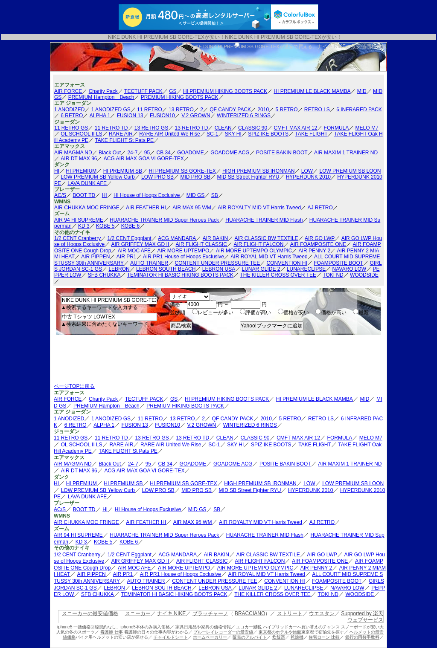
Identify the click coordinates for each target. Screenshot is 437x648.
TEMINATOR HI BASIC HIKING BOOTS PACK (180, 275)
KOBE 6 (130, 226)
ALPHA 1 (100, 116)
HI (56, 171)
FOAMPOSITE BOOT (338, 263)
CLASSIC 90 (252, 128)
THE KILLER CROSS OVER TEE (278, 275)
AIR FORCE (68, 91)
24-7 (132, 153)
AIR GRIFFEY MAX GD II (140, 244)
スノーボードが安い (360, 627)
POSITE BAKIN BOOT (282, 153)
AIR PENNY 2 (314, 251)
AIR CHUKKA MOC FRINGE (86, 208)
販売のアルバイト (250, 637)
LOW (307, 171)
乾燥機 (297, 637)
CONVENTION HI (287, 263)
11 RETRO (149, 110)
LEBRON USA (218, 269)
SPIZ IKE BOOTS (268, 134)
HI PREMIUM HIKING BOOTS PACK (225, 91)
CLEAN (223, 128)
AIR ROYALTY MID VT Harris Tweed (259, 208)
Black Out (110, 153)
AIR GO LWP (320, 238)
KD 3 (84, 226)
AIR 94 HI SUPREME (78, 220)
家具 (179, 627)
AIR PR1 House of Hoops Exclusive (183, 257)
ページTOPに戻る (74, 386)
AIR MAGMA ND (73, 153)
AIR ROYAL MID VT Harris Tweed (268, 257)
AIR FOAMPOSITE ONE (318, 244)
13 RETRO (181, 110)
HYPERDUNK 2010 (308, 177)
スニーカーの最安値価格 (90, 613)
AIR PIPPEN (95, 257)
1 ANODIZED (69, 110)
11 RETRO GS (71, 128)
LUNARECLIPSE (306, 269)
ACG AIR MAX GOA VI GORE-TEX (144, 159)
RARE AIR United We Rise (169, 134)
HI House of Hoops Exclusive (147, 195)
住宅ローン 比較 (324, 637)
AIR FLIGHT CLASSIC (201, 244)
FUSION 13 (130, 116)
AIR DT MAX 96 (79, 159)
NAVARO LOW (349, 269)
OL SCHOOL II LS (81, 134)
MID (362, 91)
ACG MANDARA (177, 238)
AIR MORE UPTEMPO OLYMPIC (254, 251)
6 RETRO (72, 116)
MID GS (195, 195)
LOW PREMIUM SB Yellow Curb (97, 177)
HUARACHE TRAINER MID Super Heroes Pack (164, 220)
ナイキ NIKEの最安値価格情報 (352, 46)
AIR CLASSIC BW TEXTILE (266, 238)
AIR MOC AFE (134, 251)
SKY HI (233, 134)
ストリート (290, 613)
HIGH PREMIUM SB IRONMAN (258, 171)
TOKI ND (333, 275)
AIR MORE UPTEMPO (183, 251)
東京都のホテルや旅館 (280, 632)
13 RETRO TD (191, 128)
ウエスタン (322, 613)
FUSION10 (162, 116)
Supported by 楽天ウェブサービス (362, 616)
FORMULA (336, 128)
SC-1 (212, 134)
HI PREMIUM (81, 171)
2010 (263, 110)
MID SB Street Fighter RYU (248, 177)
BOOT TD (84, 195)
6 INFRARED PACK (359, 110)
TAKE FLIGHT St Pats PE (124, 140)
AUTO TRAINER (149, 263)
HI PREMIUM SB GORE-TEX (182, 171)
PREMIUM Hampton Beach (101, 97)
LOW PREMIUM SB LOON (350, 171)
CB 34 (163, 153)
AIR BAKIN (215, 238)
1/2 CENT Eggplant (129, 238)
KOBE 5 (105, 226)
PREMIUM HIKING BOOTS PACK (179, 97)
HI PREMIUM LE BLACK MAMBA (312, 91)
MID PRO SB (195, 177)
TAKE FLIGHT (311, 134)
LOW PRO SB (157, 177)
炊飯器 (278, 637)
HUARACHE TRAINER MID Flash (264, 220)
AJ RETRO (320, 208)
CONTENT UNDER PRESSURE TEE (217, 263)
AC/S (60, 195)
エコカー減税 (249, 627)
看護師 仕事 (111, 632)
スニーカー (138, 613)
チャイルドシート (171, 637)
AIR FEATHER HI (146, 208)
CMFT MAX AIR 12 (295, 128)
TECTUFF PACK (143, 91)
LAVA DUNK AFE (87, 183)
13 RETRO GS (151, 128)
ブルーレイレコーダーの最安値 (223, 632)
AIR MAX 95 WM (191, 208)
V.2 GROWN (195, 116)
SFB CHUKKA (104, 275)
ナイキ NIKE (171, 613)
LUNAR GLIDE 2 (261, 269)
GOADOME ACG (229, 153)
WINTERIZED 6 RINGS (244, 116)
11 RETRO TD (111, 128)
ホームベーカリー (210, 637)
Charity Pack (103, 91)
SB (214, 195)
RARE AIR (121, 134)
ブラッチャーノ (210, 613)
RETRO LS (317, 110)
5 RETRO (286, 110)
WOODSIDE (364, 275)
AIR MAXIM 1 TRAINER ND (346, 153)
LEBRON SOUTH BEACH (165, 269)
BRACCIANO (250, 613)
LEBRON (118, 269)
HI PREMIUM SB (122, 171)
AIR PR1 (127, 257)
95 (147, 153)
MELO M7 (367, 128)
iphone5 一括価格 (73, 627)
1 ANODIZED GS (111, 110)
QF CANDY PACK (230, 110)
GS (172, 91)
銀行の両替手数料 (362, 637)
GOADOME (190, 153)
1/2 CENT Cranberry (77, 238)
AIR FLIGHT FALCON (258, 244)
